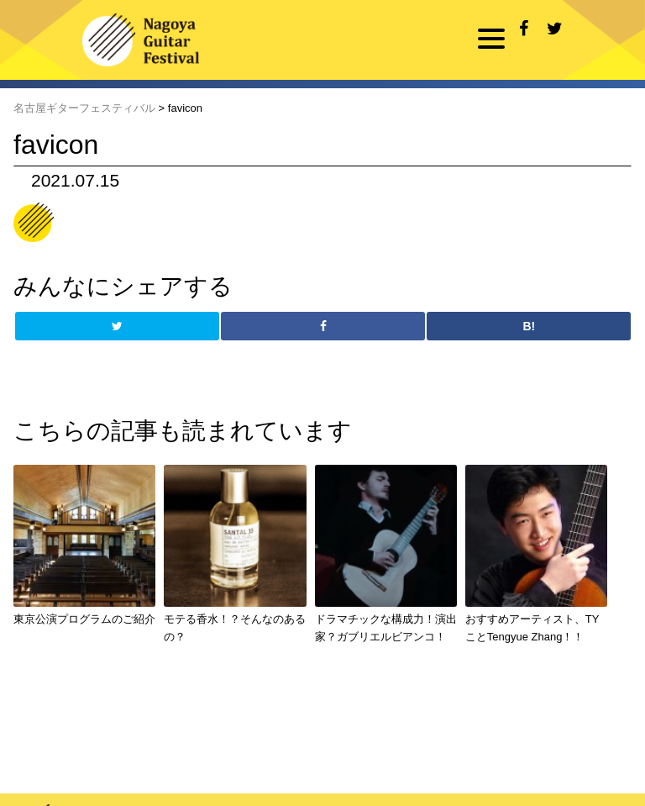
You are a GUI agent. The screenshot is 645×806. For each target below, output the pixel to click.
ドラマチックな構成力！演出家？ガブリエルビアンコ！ (386, 628)
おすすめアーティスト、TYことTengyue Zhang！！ (532, 628)
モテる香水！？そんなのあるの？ (235, 628)
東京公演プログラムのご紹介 (84, 619)
